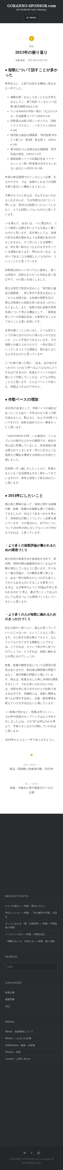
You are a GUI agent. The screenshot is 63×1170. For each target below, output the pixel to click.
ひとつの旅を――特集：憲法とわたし (25, 905)
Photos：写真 (12, 1051)
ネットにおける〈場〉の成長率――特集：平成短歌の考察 (31, 925)
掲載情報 (10, 999)
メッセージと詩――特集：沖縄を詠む (25, 934)
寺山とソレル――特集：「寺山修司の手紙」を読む (31, 914)
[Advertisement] (31, 852)
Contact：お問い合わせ (18, 1058)
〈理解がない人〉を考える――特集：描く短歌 (30, 941)
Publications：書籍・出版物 (20, 1045)
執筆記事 (10, 992)
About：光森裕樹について (19, 1031)
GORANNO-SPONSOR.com (31, 5)
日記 (31, 46)
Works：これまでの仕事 (18, 1038)
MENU (33, 17)
